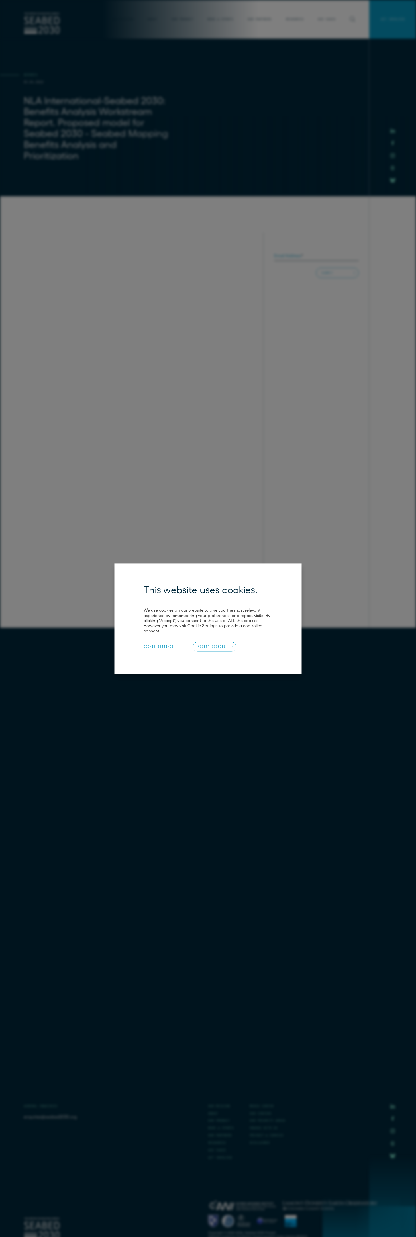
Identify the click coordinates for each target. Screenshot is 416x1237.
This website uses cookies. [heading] (200, 589)
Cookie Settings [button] (159, 647)
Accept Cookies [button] (212, 646)
